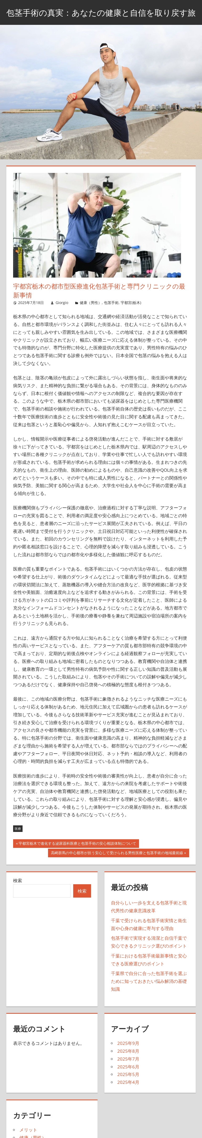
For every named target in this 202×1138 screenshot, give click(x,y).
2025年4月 (128, 1095)
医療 (18, 842)
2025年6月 (128, 1080)
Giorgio (62, 315)
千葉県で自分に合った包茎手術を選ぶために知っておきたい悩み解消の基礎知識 (149, 994)
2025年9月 (128, 1057)
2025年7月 (128, 1072)
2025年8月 (128, 1064)
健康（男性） (91, 315)
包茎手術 (111, 315)
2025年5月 (128, 1088)
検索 (17, 894)
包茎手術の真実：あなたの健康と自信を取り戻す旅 (101, 18)
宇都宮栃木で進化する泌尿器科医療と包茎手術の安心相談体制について (77, 857)
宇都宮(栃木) (131, 315)
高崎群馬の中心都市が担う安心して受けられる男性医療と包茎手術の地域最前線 (117, 866)
